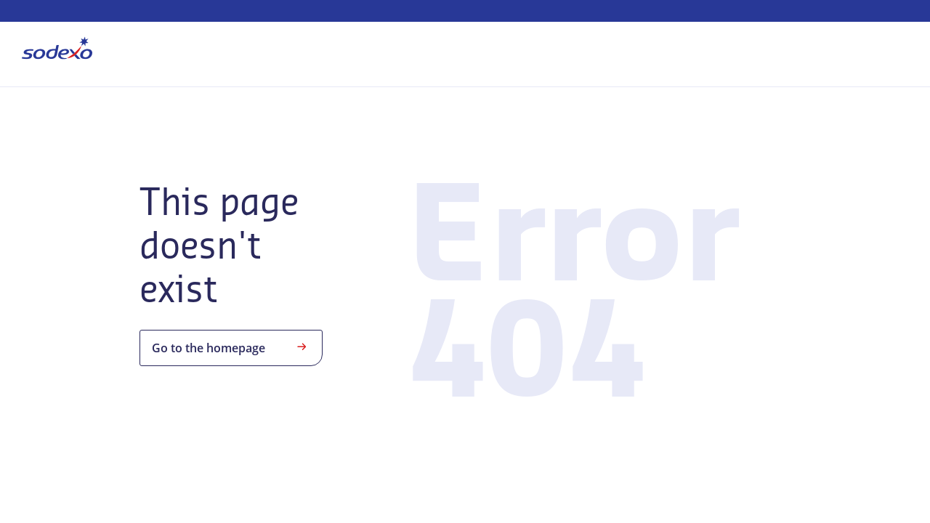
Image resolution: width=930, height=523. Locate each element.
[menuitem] (57, 50)
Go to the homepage (231, 347)
